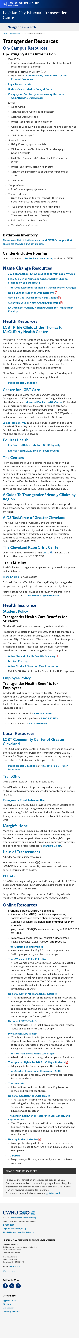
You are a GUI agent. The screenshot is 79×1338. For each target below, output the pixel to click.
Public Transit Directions (22, 382)
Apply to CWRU (9, 1300)
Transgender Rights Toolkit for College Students (36, 1062)
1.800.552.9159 (43, 713)
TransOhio (12, 776)
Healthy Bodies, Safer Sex (23, 1139)
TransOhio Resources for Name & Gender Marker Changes (42, 287)
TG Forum (14, 1155)
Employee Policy (17, 678)
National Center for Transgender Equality (32, 993)
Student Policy (15, 611)
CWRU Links (10, 1296)
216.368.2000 (8, 1225)
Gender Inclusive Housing (38, 258)
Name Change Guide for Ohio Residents (31, 292)
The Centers (13, 457)
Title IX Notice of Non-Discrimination (18, 1232)
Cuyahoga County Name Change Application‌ (34, 302)
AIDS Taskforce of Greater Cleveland (34, 517)
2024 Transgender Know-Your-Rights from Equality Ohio (41, 273)
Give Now (7, 1304)
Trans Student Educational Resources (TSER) (34, 1071)
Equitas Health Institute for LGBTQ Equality (34, 445)
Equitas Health (15, 439)
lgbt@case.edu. (53, 1193)
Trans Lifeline (11, 576)
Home (5, 34)
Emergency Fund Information (24, 800)
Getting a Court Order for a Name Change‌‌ (33, 297)
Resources (15, 34)
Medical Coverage (18, 661)
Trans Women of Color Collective (27, 959)
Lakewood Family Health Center (43, 402)
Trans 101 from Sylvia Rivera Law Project (31, 1053)
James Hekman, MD (14, 422)
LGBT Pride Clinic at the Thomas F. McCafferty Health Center (32, 329)
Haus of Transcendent (21, 851)
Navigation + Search (18, 27)
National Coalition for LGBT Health (29, 1095)
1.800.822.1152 (49, 718)
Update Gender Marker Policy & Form (30, 89)
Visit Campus (8, 1308)
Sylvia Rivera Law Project (22, 1033)
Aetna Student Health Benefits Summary (31, 656)
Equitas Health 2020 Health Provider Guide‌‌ (33, 450)
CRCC (46, 552)
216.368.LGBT (15, 1266)
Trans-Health (16, 1083)
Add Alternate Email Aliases (27, 97)
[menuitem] (39, 1300)
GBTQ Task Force (30, 1021)
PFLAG (9, 876)
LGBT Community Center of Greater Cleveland (33, 741)
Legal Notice (8, 1228)
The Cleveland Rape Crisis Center (31, 547)
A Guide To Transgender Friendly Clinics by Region (39, 496)
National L (14, 1021)
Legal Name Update (19, 84)
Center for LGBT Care (21, 389)
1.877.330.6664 (38, 723)
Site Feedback (8, 1271)
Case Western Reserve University (23, 1217)
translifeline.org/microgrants (42, 595)
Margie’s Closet (52, 845)
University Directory (11, 1311)
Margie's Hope (15, 825)
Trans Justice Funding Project (25, 946)
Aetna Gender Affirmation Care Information (33, 666)
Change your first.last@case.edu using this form (36, 94)
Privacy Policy (20, 1228)
